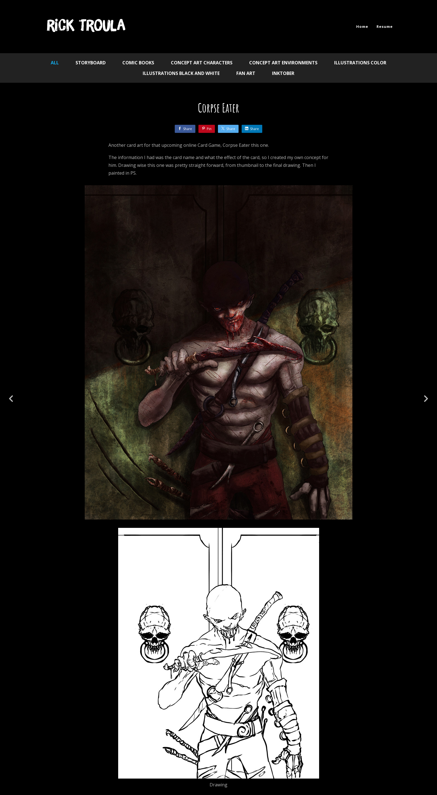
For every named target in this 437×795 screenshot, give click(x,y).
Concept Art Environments (283, 63)
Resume (385, 26)
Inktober (283, 73)
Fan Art (245, 73)
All (55, 63)
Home (362, 26)
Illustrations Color (360, 63)
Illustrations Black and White (181, 73)
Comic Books (138, 63)
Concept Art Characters (201, 63)
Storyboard (91, 63)
